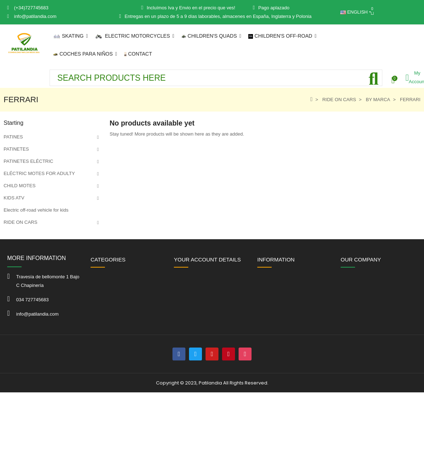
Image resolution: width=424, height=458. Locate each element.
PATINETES (16, 149)
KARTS (11, 234)
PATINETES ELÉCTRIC (28, 161)
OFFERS (13, 258)
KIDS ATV (14, 197)
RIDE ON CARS (20, 222)
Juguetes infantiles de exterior (35, 246)
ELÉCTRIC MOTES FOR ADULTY (39, 173)
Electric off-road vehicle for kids (36, 210)
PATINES (13, 137)
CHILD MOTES (20, 185)
